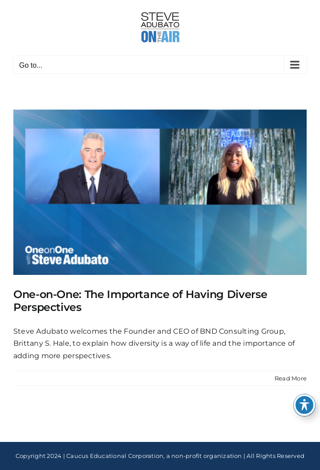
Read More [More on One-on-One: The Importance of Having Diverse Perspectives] (291, 378)
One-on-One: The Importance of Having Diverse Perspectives (140, 301)
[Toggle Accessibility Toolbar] (304, 405)
